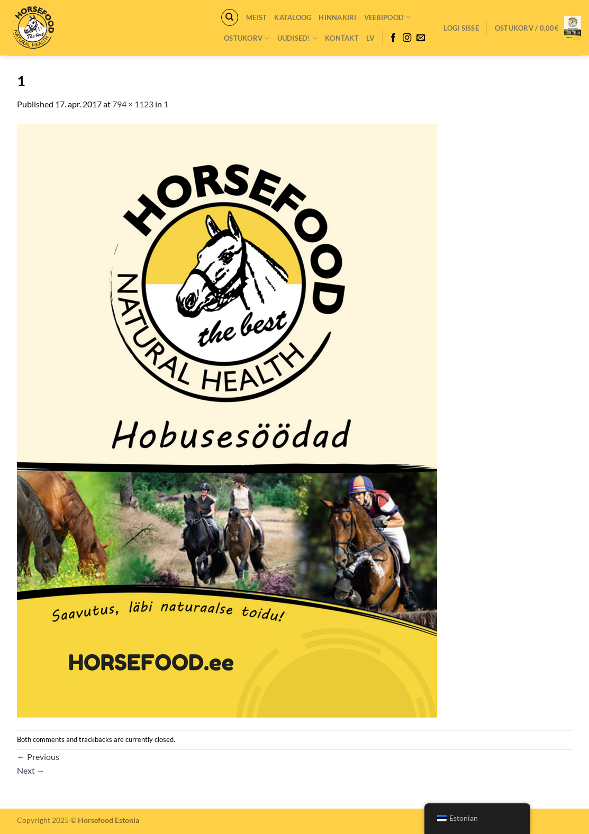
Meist (256, 17)
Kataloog (292, 17)
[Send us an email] (420, 38)
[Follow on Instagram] (407, 38)
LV (370, 38)
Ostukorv (247, 38)
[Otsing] (229, 17)
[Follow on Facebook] (393, 38)
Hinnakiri (337, 17)
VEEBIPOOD (387, 17)
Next (31, 770)
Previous (38, 756)
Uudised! (297, 38)
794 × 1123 (132, 104)
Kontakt (342, 38)
